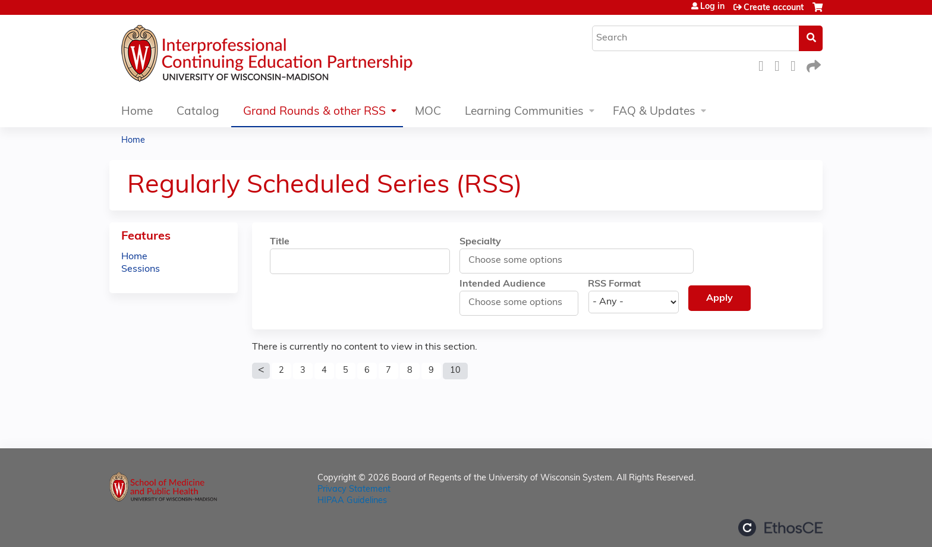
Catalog (198, 112)
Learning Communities (524, 112)
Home (137, 112)
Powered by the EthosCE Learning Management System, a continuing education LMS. (780, 527)
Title (279, 242)
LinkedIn (796, 64)
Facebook (764, 64)
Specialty (480, 242)
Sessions (140, 269)
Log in (712, 7)
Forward (812, 64)
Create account (774, 8)
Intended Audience (502, 284)
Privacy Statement (354, 489)
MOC (428, 112)
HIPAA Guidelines (352, 500)
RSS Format (614, 284)
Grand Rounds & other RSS (314, 112)
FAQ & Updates (654, 112)
